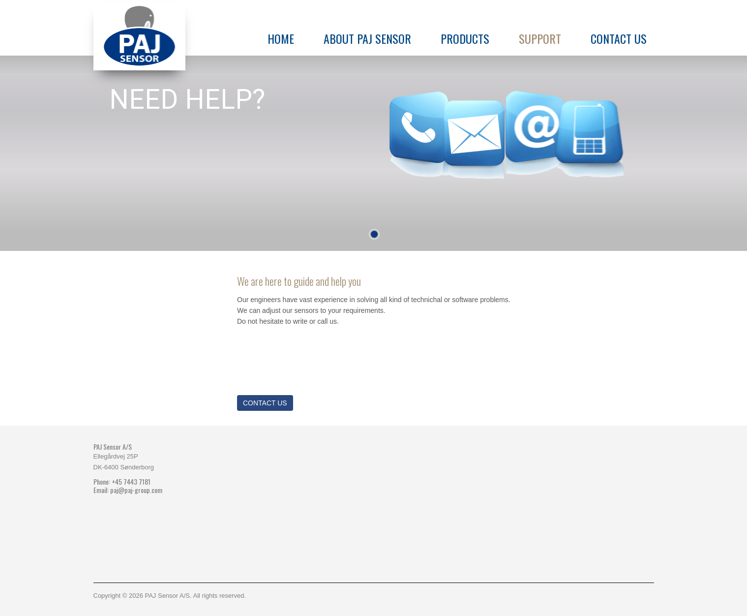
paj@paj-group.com (136, 490)
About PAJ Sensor (367, 38)
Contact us (619, 38)
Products (465, 38)
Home (281, 38)
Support (540, 38)
